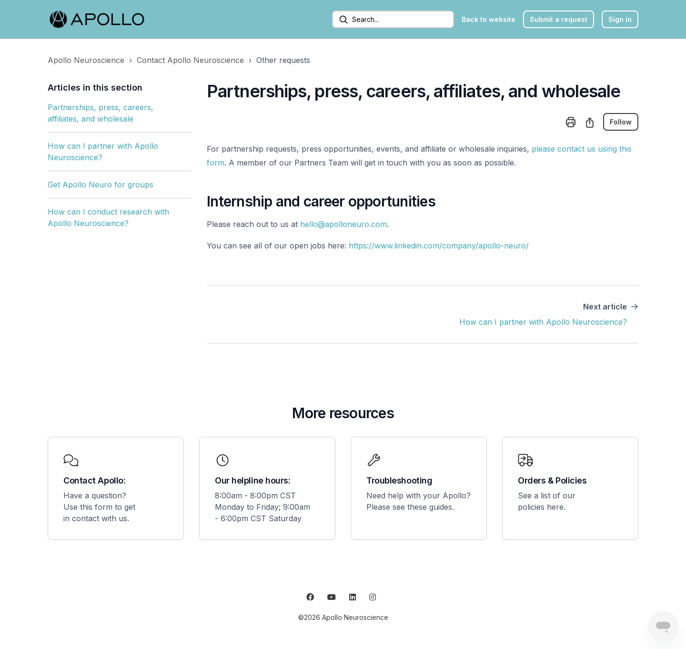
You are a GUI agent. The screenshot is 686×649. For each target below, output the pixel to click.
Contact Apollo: (94, 480)
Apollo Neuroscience (86, 60)
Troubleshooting (399, 480)
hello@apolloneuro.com (343, 224)
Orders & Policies (552, 480)
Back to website (488, 19)
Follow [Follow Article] (621, 122)
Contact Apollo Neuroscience (190, 60)
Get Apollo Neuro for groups (100, 184)
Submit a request (558, 19)
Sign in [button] (620, 19)
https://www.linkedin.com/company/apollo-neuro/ (439, 245)
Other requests (283, 60)
